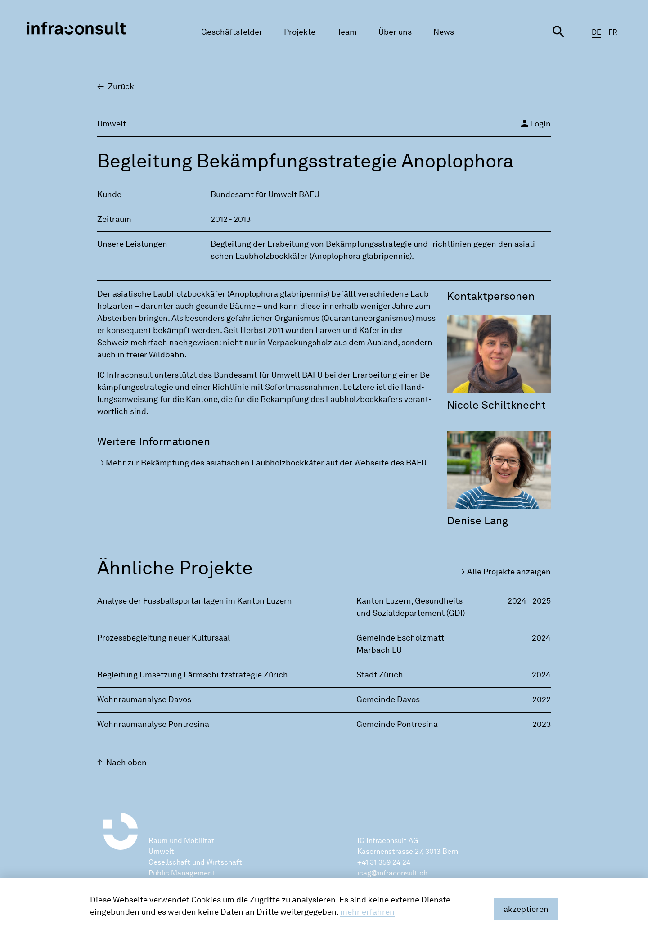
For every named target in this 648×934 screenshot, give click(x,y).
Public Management (181, 873)
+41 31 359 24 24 (383, 862)
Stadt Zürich (379, 675)
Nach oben (126, 762)
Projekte (299, 32)
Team (347, 32)
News (443, 32)
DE (596, 32)
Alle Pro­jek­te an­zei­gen (509, 572)
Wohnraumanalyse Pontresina (153, 724)
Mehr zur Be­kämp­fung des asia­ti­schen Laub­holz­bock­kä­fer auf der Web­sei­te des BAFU (266, 463)
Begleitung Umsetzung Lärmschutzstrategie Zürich (192, 675)
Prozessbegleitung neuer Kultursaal (163, 638)
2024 (541, 638)
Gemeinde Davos (388, 699)
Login (535, 123)
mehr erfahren (367, 912)
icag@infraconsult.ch (392, 873)
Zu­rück (121, 86)
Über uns (395, 32)
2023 (541, 724)
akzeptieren (526, 909)
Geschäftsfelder (231, 32)
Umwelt (161, 851)
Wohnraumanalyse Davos (144, 699)
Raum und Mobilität (181, 840)
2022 (541, 699)
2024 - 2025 (529, 601)
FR (612, 32)
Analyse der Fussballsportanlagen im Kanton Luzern (194, 601)
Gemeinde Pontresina (397, 724)
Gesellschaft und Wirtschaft (195, 862)
